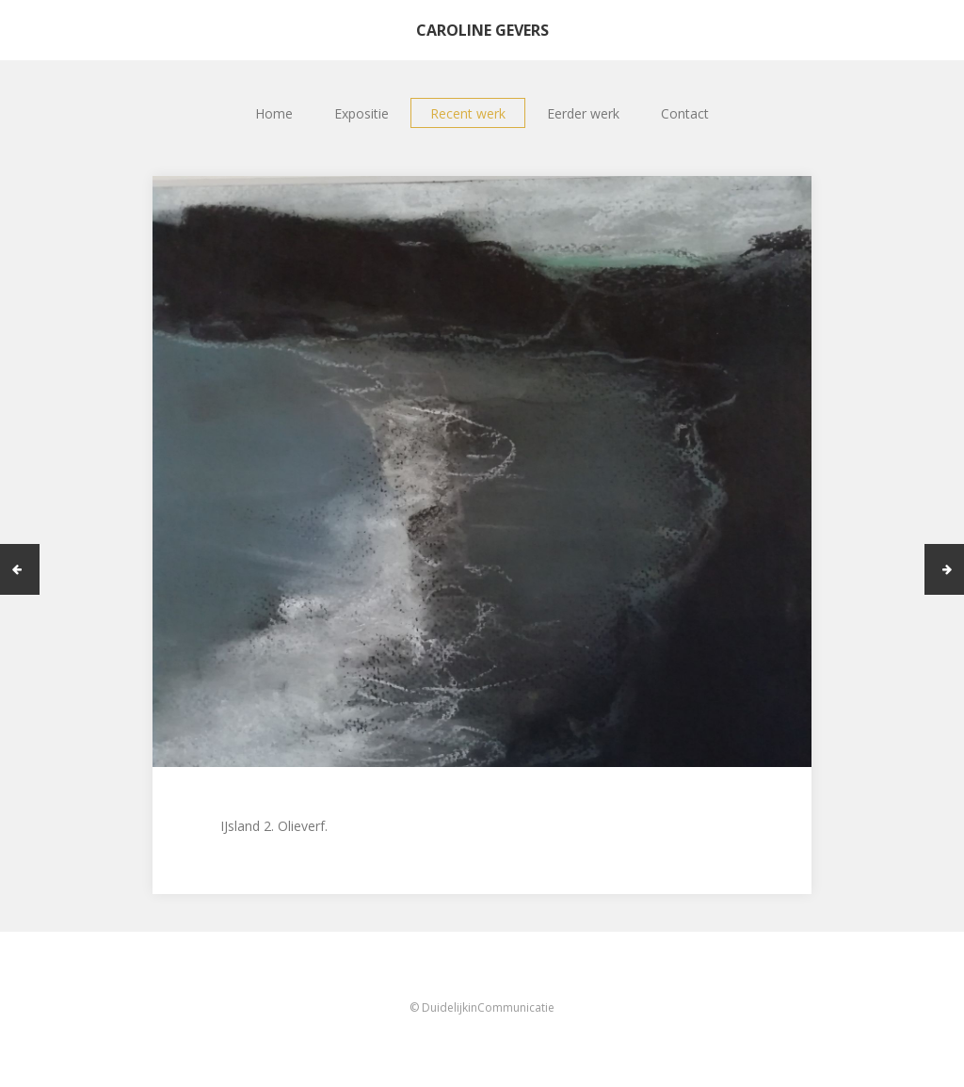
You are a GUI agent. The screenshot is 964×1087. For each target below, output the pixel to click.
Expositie (361, 113)
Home (274, 113)
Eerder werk (583, 113)
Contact (685, 113)
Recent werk (468, 113)
